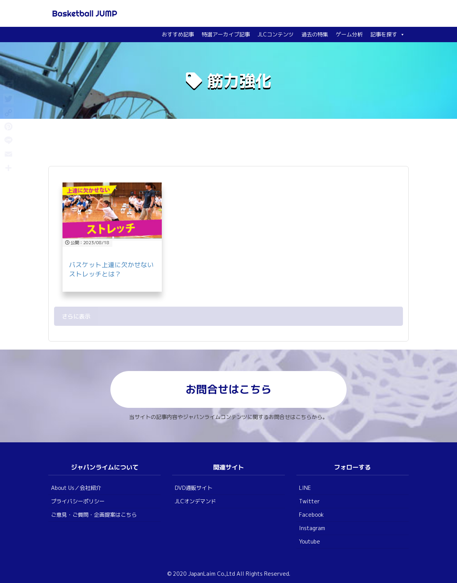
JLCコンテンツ (276, 34)
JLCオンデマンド (195, 501)
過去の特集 (314, 34)
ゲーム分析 (349, 34)
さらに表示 (76, 316)
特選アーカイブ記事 (226, 34)
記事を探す (387, 34)
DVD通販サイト (193, 487)
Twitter (309, 501)
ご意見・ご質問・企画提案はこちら (94, 514)
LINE (305, 487)
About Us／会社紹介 (76, 487)
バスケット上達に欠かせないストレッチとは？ (111, 269)
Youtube (309, 541)
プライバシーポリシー (78, 501)
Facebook (311, 514)
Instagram (312, 528)
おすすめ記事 (178, 34)
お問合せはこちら (228, 389)
